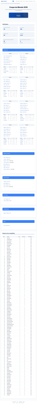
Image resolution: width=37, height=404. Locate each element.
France (18, 15)
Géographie (20, 401)
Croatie (21, 81)
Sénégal (24, 127)
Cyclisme (27, 1)
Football (18, 1)
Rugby (21, 1)
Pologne (21, 127)
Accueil (2, 3)
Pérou (4, 81)
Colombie (24, 132)
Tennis (24, 1)
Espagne (24, 57)
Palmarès (8, 3)
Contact (14, 402)
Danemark (21, 42)
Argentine (21, 83)
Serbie (8, 103)
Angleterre (5, 132)
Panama (7, 127)
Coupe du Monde (12, 3)
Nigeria (24, 81)
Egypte (4, 57)
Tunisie (7, 130)
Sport (4, 1)
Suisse (6, 105)
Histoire (24, 401)
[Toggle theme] (14, 1)
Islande (21, 88)
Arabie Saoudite (6, 64)
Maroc (24, 59)
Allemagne (21, 103)
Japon (21, 130)
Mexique (25, 103)
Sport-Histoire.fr (14, 401)
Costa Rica (5, 103)
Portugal (21, 57)
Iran (20, 62)
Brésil (4, 105)
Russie (4, 59)
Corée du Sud (24, 105)
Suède (21, 105)
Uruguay (7, 57)
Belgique (5, 42)
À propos (17, 402)
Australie (8, 83)
